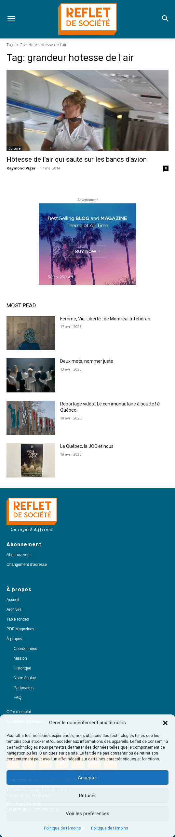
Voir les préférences (87, 813)
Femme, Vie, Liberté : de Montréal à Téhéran (105, 318)
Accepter (87, 778)
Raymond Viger (21, 168)
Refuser (87, 796)
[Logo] (87, 19)
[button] (165, 723)
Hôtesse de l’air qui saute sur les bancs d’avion (77, 159)
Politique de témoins (62, 828)
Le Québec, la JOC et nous (87, 446)
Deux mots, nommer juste (87, 361)
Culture (14, 148)
